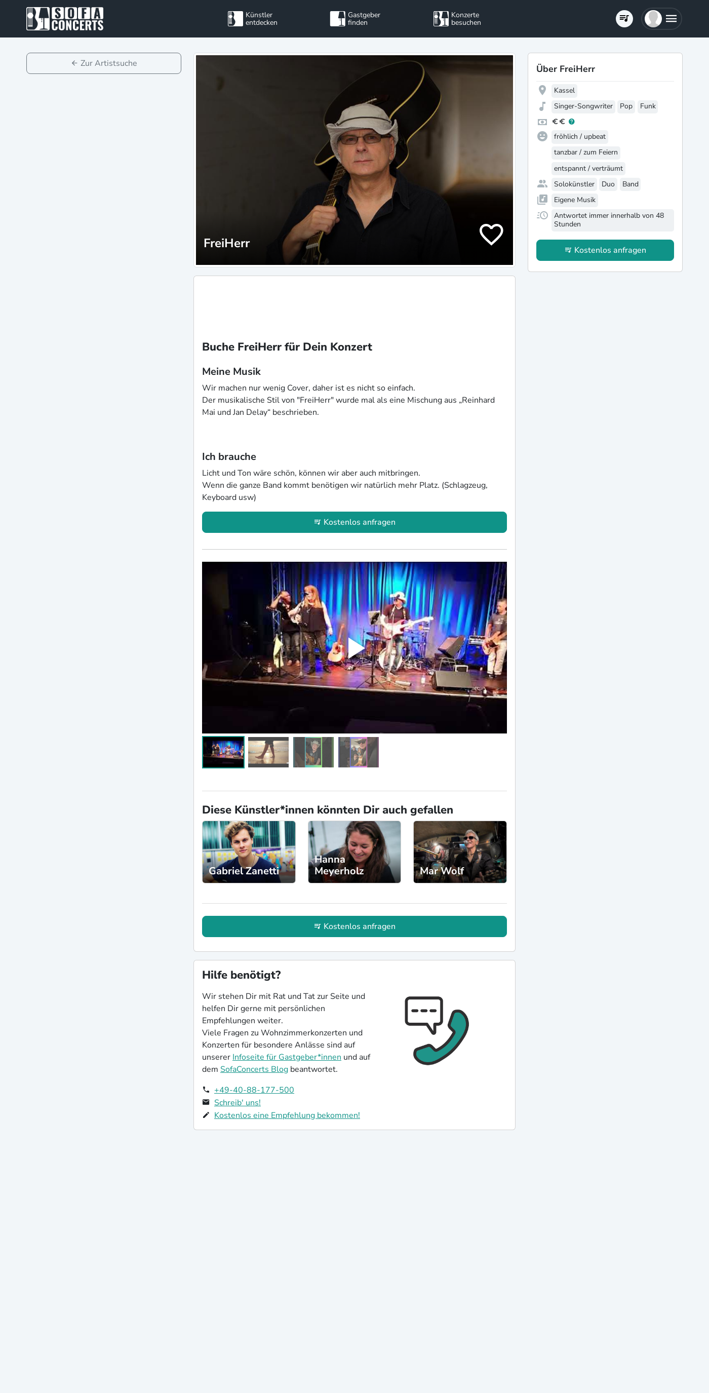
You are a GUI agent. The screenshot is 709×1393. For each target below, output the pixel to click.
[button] (661, 19)
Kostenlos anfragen (360, 522)
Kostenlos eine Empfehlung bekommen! (287, 1115)
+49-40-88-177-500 (254, 1090)
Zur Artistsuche (109, 63)
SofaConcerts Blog (254, 1069)
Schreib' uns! (237, 1102)
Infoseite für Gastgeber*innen (286, 1057)
